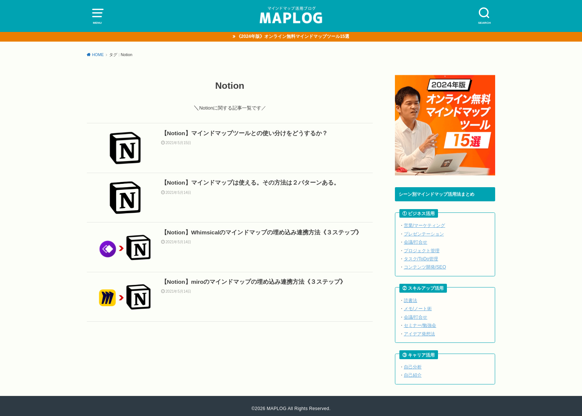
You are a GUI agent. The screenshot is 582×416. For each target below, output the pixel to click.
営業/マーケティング (424, 225)
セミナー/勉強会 (420, 321)
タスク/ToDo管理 (421, 257)
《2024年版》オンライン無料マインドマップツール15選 (293, 36)
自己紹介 (413, 369)
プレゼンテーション (424, 233)
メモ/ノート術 (418, 305)
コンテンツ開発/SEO (424, 265)
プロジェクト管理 (421, 249)
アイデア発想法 (419, 329)
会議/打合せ (415, 241)
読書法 (410, 297)
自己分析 (413, 362)
